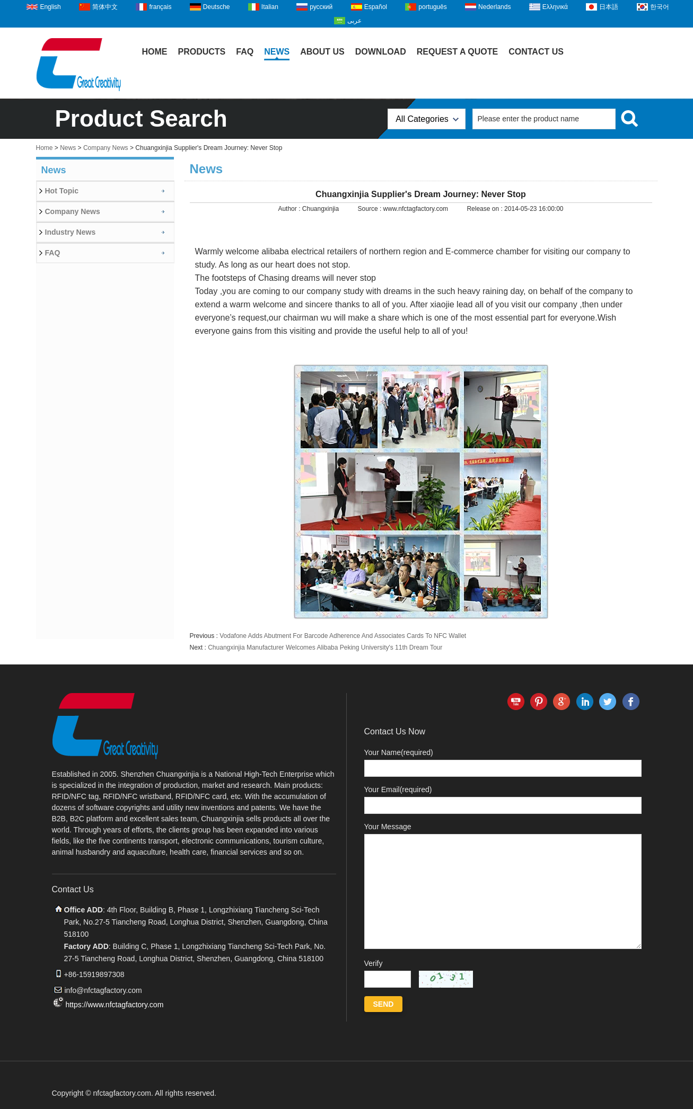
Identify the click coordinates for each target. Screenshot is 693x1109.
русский (321, 7)
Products (202, 51)
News (277, 51)
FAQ (244, 51)
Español (375, 7)
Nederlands (494, 7)
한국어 (659, 7)
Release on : (485, 208)
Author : (290, 208)
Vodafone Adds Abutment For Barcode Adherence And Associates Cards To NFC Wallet (343, 636)
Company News (105, 148)
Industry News (70, 232)
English (50, 7)
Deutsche (216, 7)
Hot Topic (62, 191)
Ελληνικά (555, 7)
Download (380, 51)
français (160, 7)
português (432, 7)
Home (155, 51)
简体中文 (105, 7)
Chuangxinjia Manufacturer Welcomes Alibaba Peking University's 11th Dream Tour (325, 647)
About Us (322, 51)
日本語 (608, 7)
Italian (269, 7)
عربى (354, 20)
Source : (370, 208)
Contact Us (536, 51)
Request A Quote (457, 51)
